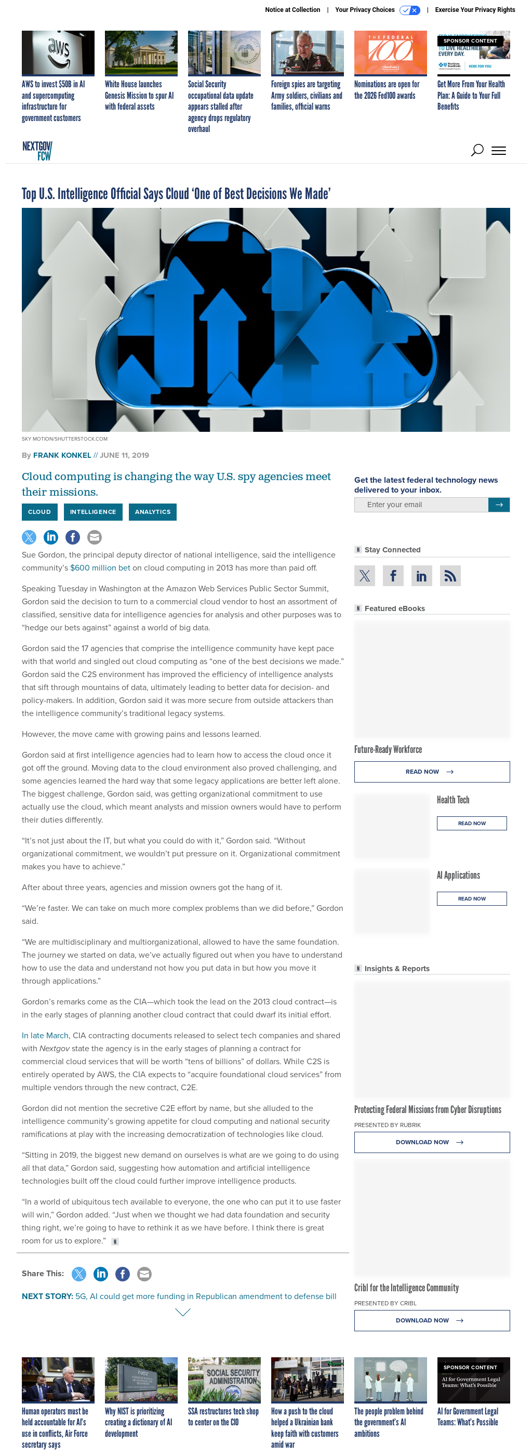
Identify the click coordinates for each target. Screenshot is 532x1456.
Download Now (432, 1142)
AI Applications (458, 875)
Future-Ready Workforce (388, 749)
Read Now (432, 772)
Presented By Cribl (385, 1303)
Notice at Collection (292, 10)
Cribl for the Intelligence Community (406, 1287)
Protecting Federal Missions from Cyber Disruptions (427, 1109)
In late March (45, 1035)
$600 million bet (100, 568)
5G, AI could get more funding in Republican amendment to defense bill (206, 1296)
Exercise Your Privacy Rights (475, 10)
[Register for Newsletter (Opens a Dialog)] (499, 505)
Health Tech (453, 799)
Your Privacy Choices (378, 10)
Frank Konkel (62, 455)
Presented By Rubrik (387, 1125)
